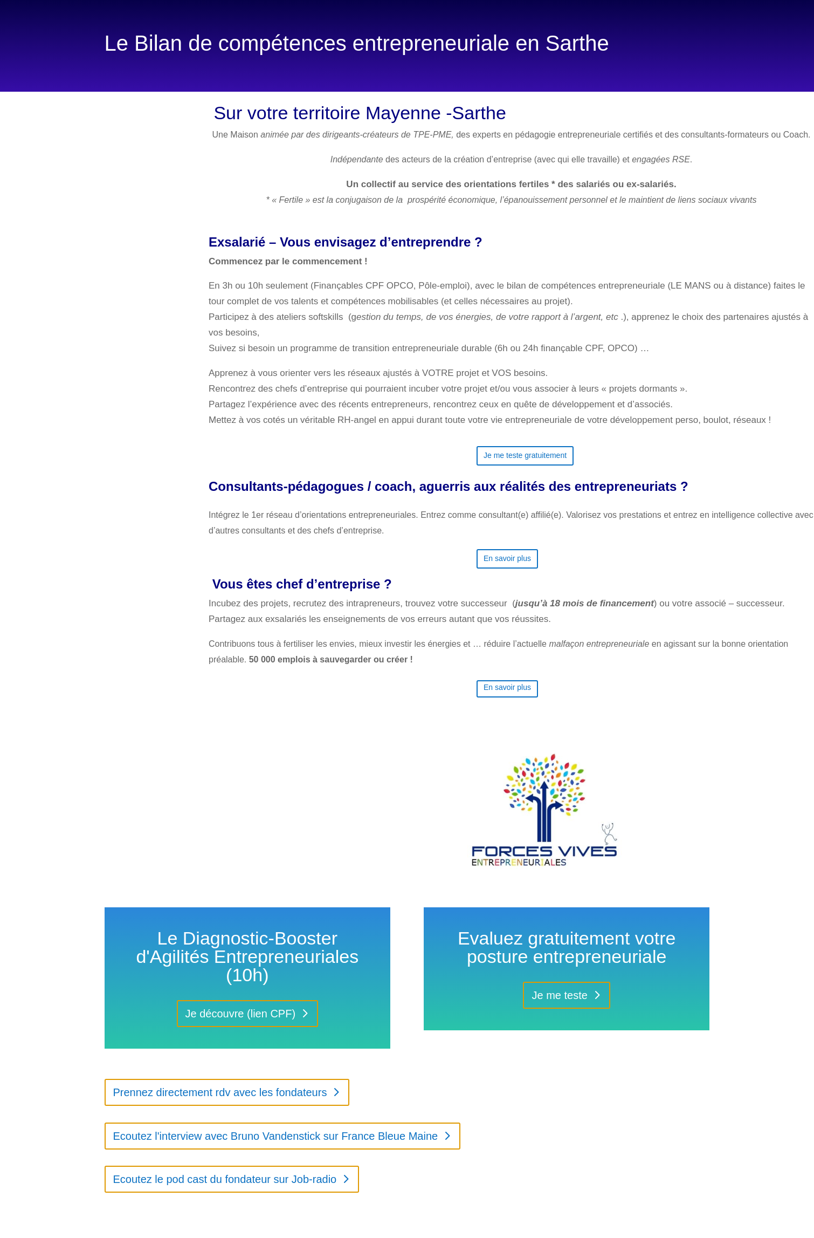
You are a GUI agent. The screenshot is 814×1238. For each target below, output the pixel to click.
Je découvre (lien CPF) (240, 1014)
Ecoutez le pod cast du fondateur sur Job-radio (225, 1179)
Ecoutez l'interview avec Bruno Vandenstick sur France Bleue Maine (275, 1136)
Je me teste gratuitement (525, 455)
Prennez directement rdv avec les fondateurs (220, 1092)
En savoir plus (507, 558)
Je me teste (559, 995)
